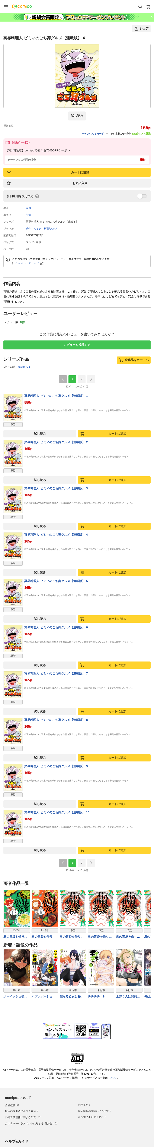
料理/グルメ (50, 228)
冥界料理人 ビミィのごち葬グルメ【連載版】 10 (56, 812)
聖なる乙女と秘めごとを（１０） (72, 997)
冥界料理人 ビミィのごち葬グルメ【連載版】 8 (56, 720)
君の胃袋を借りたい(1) (128, 937)
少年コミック (33, 228)
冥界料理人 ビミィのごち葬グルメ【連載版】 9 (56, 766)
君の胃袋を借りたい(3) (100, 937)
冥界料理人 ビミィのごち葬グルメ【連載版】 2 (56, 442)
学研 (28, 214)
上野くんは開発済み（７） (128, 997)
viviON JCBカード (95, 133)
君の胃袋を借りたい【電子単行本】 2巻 (15, 937)
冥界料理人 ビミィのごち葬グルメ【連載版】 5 (56, 581)
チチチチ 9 (96, 996)
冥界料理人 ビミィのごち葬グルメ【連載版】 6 (56, 627)
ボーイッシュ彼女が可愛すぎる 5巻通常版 (15, 997)
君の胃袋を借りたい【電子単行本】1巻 (44, 937)
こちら (113, 1077)
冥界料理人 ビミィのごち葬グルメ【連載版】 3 (56, 488)
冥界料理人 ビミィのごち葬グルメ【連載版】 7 (56, 673)
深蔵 (28, 208)
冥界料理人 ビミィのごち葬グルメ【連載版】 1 (56, 395)
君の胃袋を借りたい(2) (72, 937)
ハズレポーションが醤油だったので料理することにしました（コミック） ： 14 (43, 997)
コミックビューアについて (28, 263)
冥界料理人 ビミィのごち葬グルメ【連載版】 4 (56, 534)
